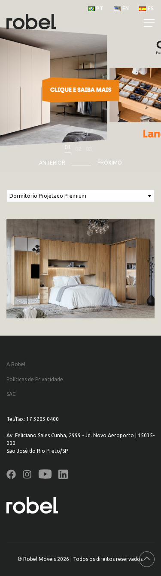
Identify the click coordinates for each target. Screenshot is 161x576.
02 (78, 149)
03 (89, 149)
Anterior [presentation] (52, 162)
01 (68, 147)
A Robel (15, 364)
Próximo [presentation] (109, 162)
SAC (10, 394)
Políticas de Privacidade (34, 379)
